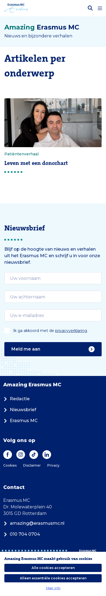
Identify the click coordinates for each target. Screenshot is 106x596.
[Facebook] (7, 454)
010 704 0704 (21, 534)
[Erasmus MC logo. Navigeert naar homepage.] (16, 8)
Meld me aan (53, 349)
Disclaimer (32, 465)
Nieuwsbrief (19, 409)
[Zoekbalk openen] (90, 8)
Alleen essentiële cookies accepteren (53, 578)
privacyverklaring (71, 330)
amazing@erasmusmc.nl (33, 523)
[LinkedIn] (46, 454)
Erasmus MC (20, 420)
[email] (53, 278)
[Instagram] (20, 454)
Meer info (53, 588)
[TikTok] (33, 454)
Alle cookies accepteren (53, 568)
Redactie (16, 398)
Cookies (10, 465)
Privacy (53, 465)
